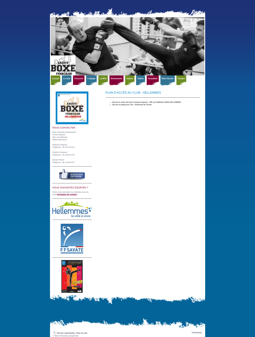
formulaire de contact (67, 194)
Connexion (197, 332)
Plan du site (81, 333)
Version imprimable (64, 333)
